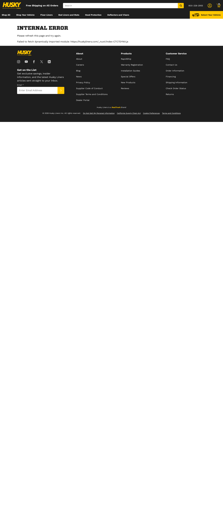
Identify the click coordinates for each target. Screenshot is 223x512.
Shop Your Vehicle (25, 15)
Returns (170, 94)
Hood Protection (93, 15)
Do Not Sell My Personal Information (99, 113)
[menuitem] (6, 15)
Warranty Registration (132, 65)
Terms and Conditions (171, 113)
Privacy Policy (83, 82)
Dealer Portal (82, 100)
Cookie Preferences (151, 113)
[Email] (37, 90)
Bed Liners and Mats (68, 15)
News (79, 76)
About (79, 59)
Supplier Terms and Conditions (92, 94)
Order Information (175, 71)
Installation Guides (130, 71)
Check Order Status (176, 88)
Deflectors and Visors (118, 15)
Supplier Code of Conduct (89, 88)
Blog (78, 71)
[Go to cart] (219, 6)
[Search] (120, 5)
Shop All (6, 15)
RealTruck (116, 107)
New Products (128, 82)
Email (20, 85)
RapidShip (126, 59)
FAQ (168, 59)
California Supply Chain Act (129, 113)
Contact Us (171, 65)
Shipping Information (176, 82)
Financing (171, 76)
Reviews (125, 88)
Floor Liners (46, 15)
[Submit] (61, 90)
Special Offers (128, 76)
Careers (80, 65)
